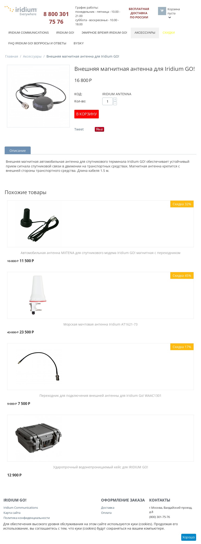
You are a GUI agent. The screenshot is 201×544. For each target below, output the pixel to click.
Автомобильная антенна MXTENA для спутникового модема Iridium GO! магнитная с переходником (100, 253)
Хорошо (188, 537)
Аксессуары (145, 32)
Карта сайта (11, 513)
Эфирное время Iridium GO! (104, 32)
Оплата (106, 513)
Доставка (107, 507)
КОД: (78, 94)
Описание (18, 150)
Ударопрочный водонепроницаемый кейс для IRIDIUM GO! (100, 467)
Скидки (169, 32)
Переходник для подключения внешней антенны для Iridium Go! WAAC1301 (100, 396)
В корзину (86, 114)
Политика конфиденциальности (26, 518)
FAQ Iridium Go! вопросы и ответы (37, 43)
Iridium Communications (28, 32)
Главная (11, 56)
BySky (79, 43)
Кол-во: (80, 101)
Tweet (79, 129)
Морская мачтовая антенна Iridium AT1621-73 (100, 324)
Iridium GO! (65, 32)
